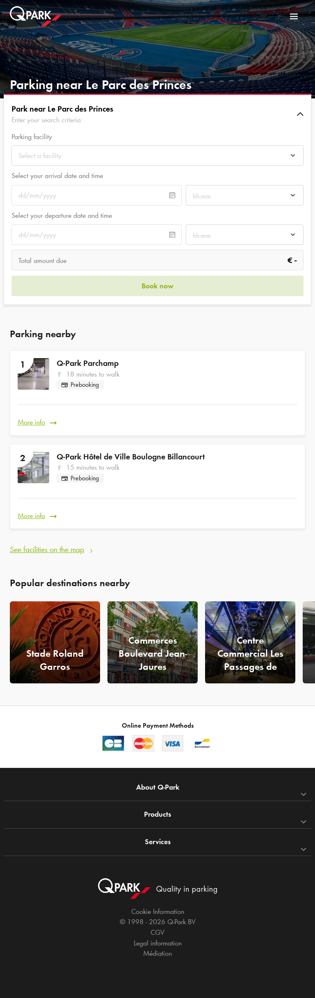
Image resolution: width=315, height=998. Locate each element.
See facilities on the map (47, 549)
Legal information (158, 943)
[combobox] (157, 158)
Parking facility (31, 136)
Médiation (157, 953)
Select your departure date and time (61, 215)
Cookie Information (157, 911)
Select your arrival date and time (57, 175)
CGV (157, 932)
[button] (157, 114)
